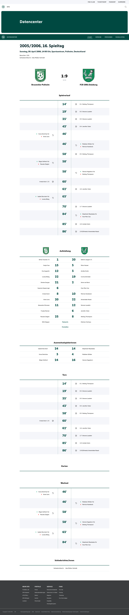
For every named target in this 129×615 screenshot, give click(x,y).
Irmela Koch (43, 181)
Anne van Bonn (85, 282)
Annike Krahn (86, 224)
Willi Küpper (46, 322)
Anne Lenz (46, 136)
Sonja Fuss (46, 265)
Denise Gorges (45, 282)
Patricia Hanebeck (87, 146)
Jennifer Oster (86, 126)
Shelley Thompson (88, 104)
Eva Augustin (46, 271)
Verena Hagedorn (87, 171)
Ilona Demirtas (42, 134)
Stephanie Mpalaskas (88, 214)
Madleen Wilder (87, 144)
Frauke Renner (45, 311)
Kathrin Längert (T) (86, 259)
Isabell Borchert (42, 196)
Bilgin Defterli (43, 161)
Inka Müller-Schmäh (38, 58)
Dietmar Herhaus (86, 322)
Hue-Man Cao (86, 216)
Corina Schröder (86, 276)
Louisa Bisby (45, 199)
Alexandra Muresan (44, 305)
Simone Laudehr (87, 111)
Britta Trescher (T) (44, 259)
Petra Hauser (85, 265)
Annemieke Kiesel (93, 231)
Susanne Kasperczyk (44, 288)
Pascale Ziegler (44, 164)
